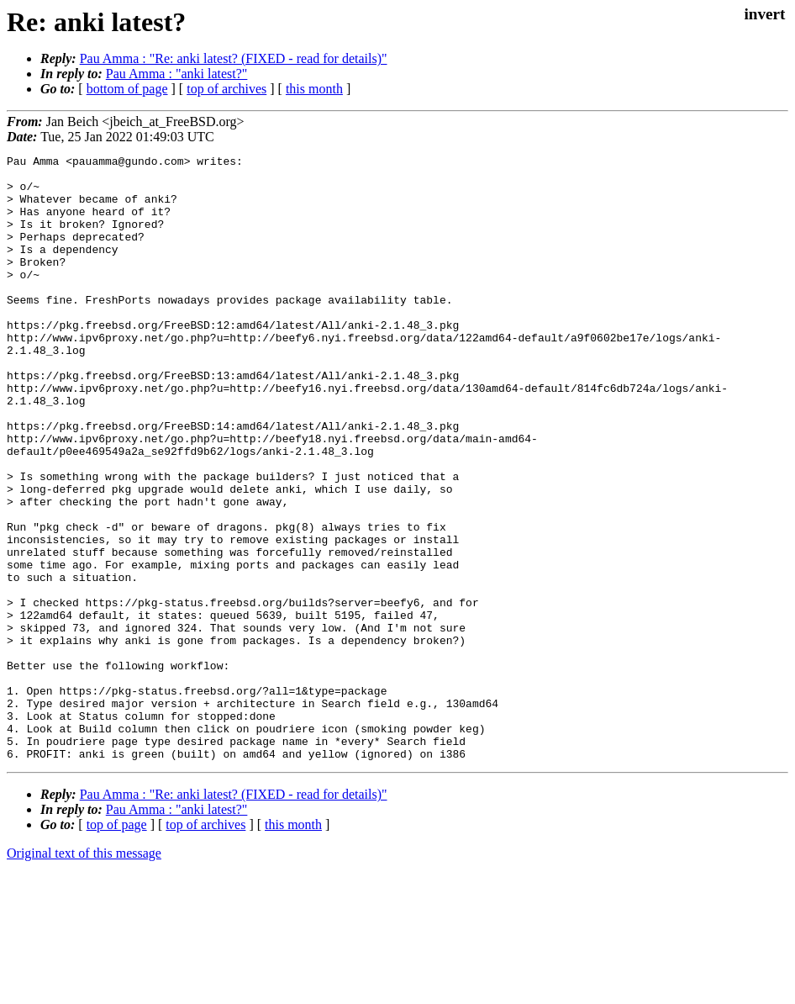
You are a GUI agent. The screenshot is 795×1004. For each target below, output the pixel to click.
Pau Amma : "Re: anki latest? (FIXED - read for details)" (233, 58)
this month (314, 89)
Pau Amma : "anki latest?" (177, 73)
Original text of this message (84, 974)
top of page (117, 945)
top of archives (226, 89)
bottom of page (127, 89)
